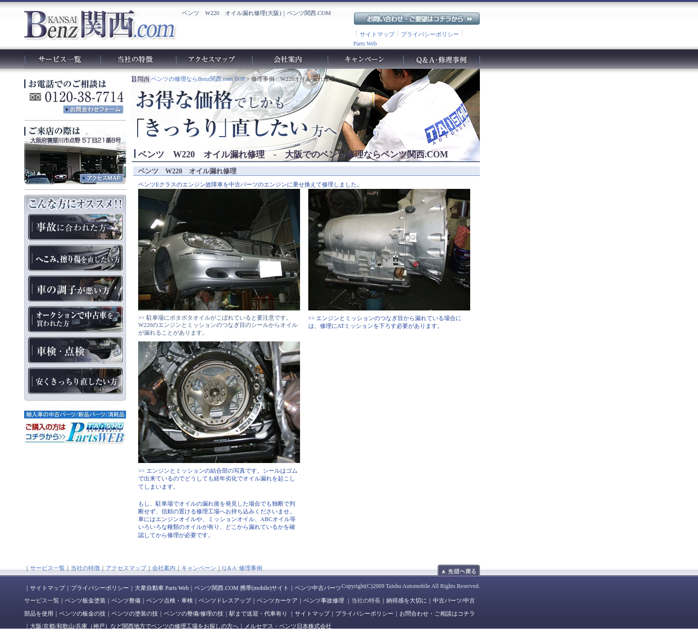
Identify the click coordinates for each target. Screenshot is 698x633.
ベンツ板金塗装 (85, 600)
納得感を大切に (406, 600)
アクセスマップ (126, 568)
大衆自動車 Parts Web (162, 588)
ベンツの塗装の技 (134, 613)
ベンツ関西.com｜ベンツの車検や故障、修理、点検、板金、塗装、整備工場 (100, 25)
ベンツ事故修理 (323, 600)
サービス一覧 (47, 568)
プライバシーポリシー (430, 34)
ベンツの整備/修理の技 (193, 613)
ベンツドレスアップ (225, 600)
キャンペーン (198, 568)
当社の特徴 (85, 568)
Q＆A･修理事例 (242, 568)
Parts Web (365, 43)
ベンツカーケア (277, 600)
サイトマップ (377, 34)
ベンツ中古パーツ (318, 588)
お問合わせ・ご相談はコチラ (437, 613)
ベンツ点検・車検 (169, 600)
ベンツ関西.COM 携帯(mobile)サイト (241, 588)
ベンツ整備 (126, 600)
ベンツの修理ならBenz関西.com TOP (198, 79)
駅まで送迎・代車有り (258, 613)
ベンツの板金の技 (82, 613)
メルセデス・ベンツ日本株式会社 (288, 626)
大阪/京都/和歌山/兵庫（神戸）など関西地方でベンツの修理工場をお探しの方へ (134, 626)
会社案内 (163, 568)
